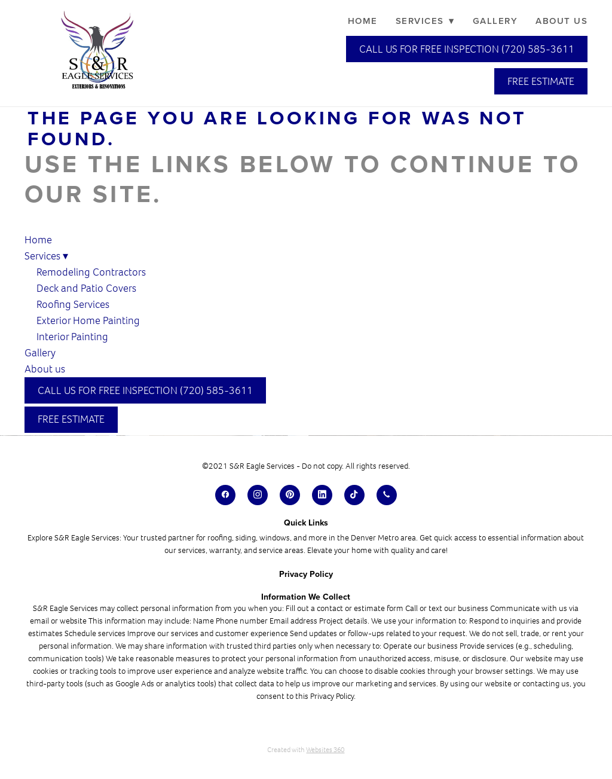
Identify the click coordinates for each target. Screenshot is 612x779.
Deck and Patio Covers (86, 288)
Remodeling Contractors (92, 272)
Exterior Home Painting (88, 320)
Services (425, 20)
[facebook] (225, 495)
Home (363, 20)
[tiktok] (354, 495)
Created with (305, 749)
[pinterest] (290, 495)
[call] (387, 495)
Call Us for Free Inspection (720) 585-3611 (466, 49)
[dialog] (522, 740)
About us (561, 20)
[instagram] (257, 495)
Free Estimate (540, 81)
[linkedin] (322, 495)
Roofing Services (72, 304)
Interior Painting (72, 336)
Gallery (495, 20)
